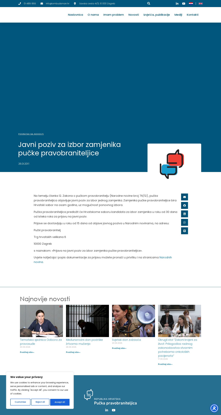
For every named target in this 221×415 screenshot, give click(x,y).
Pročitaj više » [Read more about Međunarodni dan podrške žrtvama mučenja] (73, 352)
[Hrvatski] (191, 3)
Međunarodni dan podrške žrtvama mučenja (84, 342)
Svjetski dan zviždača (126, 340)
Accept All (60, 402)
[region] (40, 391)
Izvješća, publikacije (156, 15)
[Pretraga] (148, 3)
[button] (184, 197)
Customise (20, 402)
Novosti (133, 15)
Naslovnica (75, 15)
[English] (201, 3)
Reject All (40, 402)
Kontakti (192, 15)
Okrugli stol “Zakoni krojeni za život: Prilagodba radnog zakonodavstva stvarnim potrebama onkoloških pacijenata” (177, 348)
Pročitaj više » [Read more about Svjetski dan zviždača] (119, 348)
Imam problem (113, 15)
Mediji (178, 15)
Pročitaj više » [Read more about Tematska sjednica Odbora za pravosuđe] (27, 352)
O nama (93, 15)
